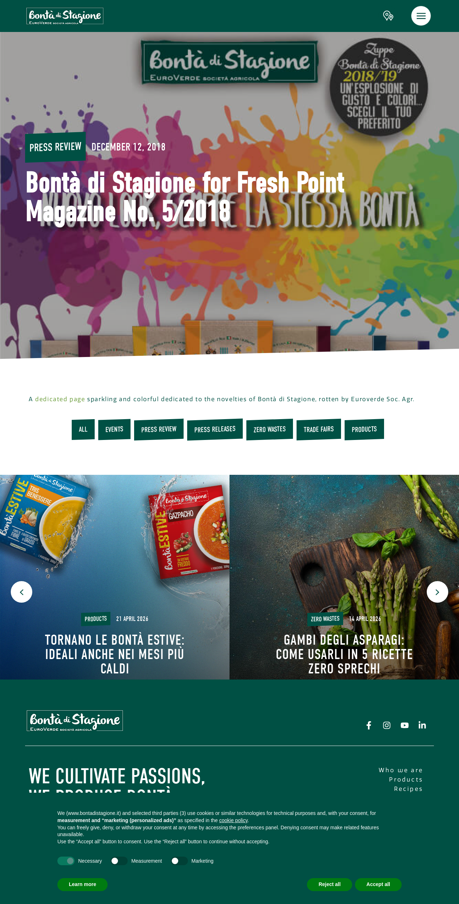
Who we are (401, 770)
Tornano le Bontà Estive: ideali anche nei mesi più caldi (115, 654)
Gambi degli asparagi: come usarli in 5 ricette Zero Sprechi (344, 654)
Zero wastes (270, 429)
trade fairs (319, 429)
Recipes (408, 788)
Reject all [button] (329, 884)
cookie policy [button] (233, 820)
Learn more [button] (82, 884)
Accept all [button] (378, 884)
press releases (215, 429)
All (83, 429)
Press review (55, 147)
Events (114, 429)
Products (364, 429)
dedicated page (60, 399)
